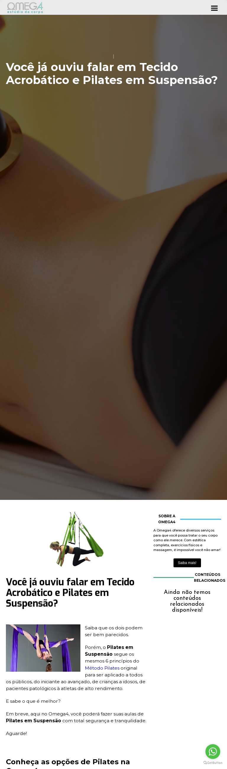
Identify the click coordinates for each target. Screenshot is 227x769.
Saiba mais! (187, 563)
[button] (214, 7)
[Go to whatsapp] (212, 751)
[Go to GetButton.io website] (212, 763)
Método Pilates (102, 668)
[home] (25, 7)
